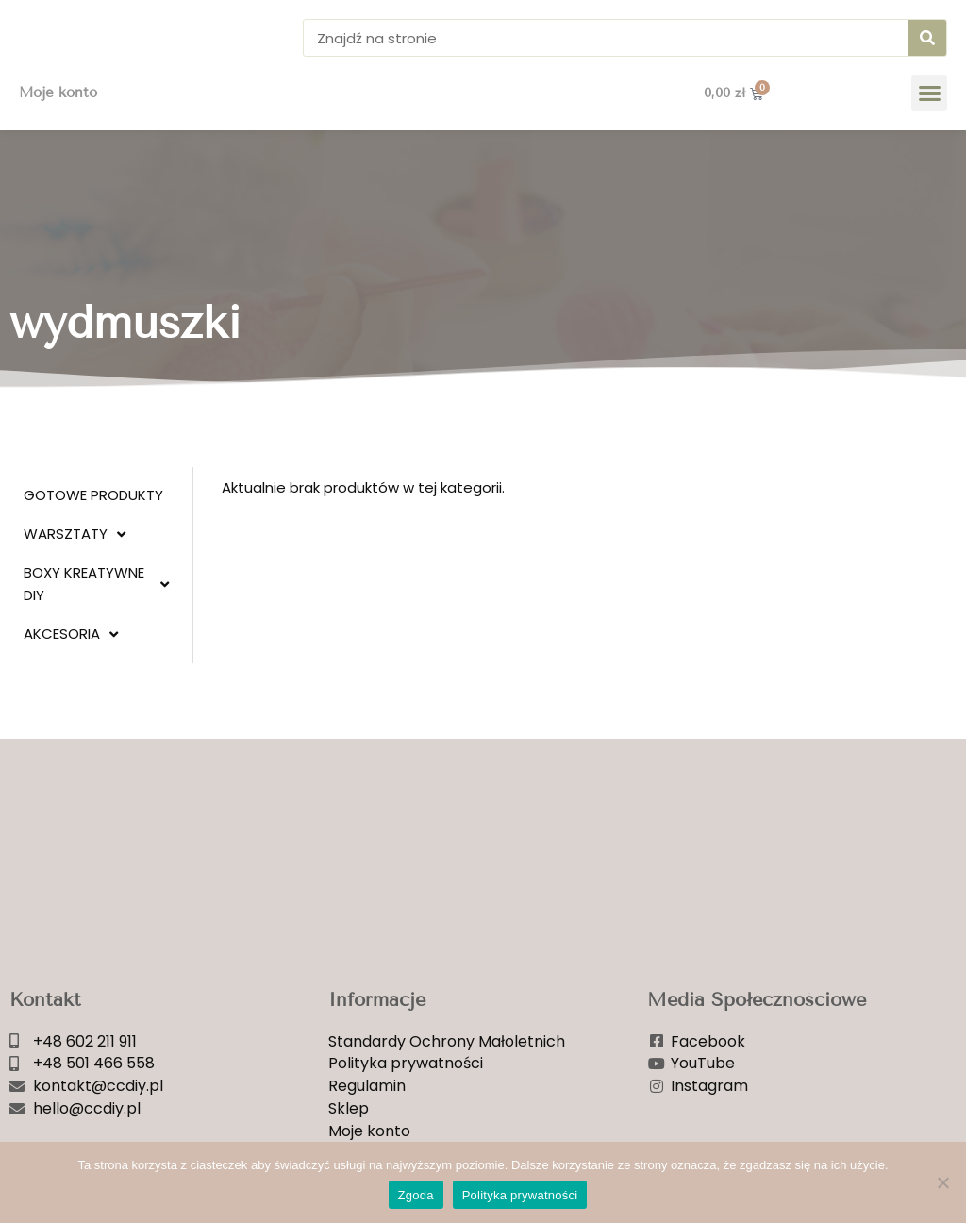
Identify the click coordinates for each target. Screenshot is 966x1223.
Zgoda (416, 1195)
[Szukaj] (927, 52)
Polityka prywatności (520, 1195)
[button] (929, 122)
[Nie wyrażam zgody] (942, 1182)
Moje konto (58, 121)
